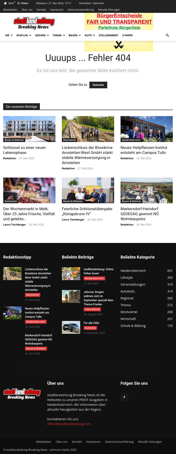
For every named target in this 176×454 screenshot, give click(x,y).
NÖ (9, 35)
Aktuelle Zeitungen (109, 9)
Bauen (75, 35)
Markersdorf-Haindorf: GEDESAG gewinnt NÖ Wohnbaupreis (140, 213)
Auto (90, 35)
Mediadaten (10, 9)
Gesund (42, 35)
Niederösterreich (131, 140)
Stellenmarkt (108, 35)
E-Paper (127, 35)
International (92, 309)
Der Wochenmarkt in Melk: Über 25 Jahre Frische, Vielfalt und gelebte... (29, 213)
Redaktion (9, 158)
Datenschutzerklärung (81, 9)
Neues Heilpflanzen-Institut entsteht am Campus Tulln (37, 312)
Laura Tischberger (14, 224)
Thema (59, 35)
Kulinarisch (11, 201)
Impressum (56, 9)
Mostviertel (69, 140)
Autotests (90, 327)
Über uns (27, 9)
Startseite (98, 85)
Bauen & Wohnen (14, 140)
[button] (167, 35)
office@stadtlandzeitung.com (69, 424)
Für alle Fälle (91, 323)
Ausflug (24, 35)
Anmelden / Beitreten (91, 3)
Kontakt (41, 9)
